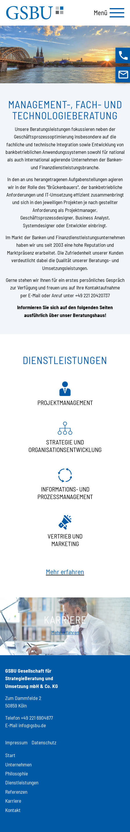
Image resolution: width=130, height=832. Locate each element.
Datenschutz (44, 742)
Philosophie (16, 773)
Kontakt (13, 810)
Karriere (13, 800)
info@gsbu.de (32, 725)
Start (10, 755)
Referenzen (16, 791)
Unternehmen (18, 764)
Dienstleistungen (21, 782)
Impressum (16, 742)
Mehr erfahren (65, 571)
